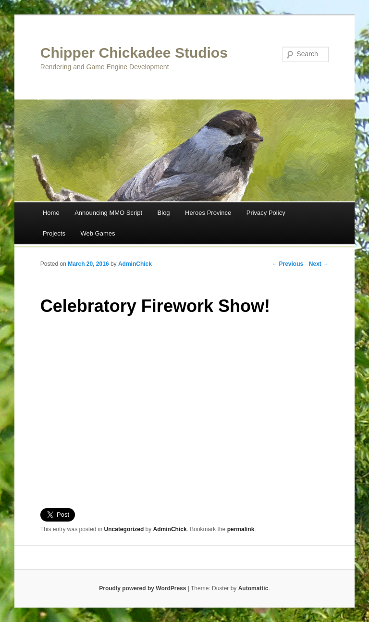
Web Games (97, 233)
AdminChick (135, 264)
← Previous (287, 264)
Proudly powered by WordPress (142, 588)
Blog (164, 212)
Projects (54, 233)
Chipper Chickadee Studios (134, 53)
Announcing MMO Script (108, 212)
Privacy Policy (265, 212)
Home (51, 212)
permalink (241, 529)
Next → (319, 264)
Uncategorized (124, 529)
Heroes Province (208, 212)
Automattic (253, 588)
